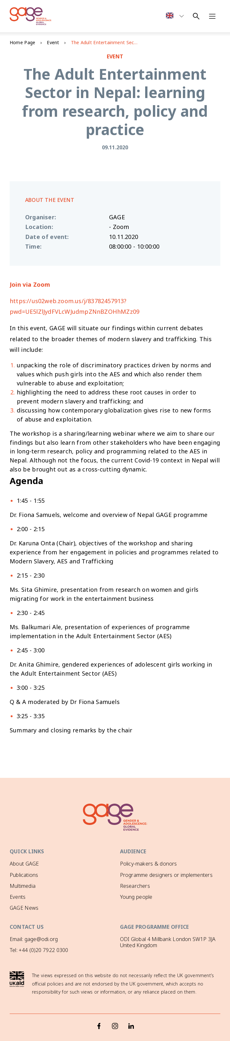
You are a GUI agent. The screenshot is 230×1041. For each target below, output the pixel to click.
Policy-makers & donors (148, 863)
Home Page (22, 42)
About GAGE (24, 863)
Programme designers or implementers (166, 874)
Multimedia (22, 885)
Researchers (135, 885)
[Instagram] (115, 1026)
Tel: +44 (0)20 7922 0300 (39, 950)
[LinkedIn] (131, 1026)
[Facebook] (99, 1026)
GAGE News (24, 907)
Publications (24, 874)
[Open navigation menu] (212, 16)
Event (53, 42)
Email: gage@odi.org (34, 939)
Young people (136, 896)
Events (17, 896)
